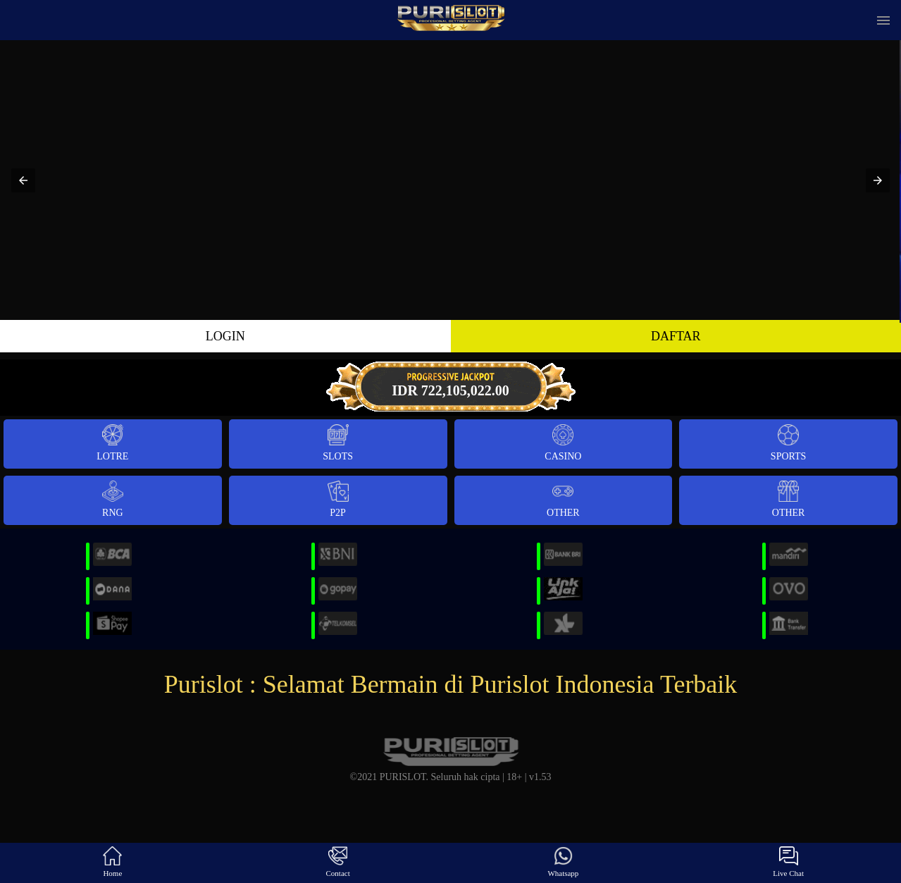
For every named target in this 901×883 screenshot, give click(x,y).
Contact (338, 862)
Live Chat (788, 862)
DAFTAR (676, 336)
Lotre (112, 443)
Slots (338, 443)
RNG (112, 499)
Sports (789, 443)
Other (563, 499)
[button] (23, 180)
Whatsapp (562, 862)
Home (112, 862)
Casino (563, 443)
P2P (338, 499)
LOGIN (225, 336)
